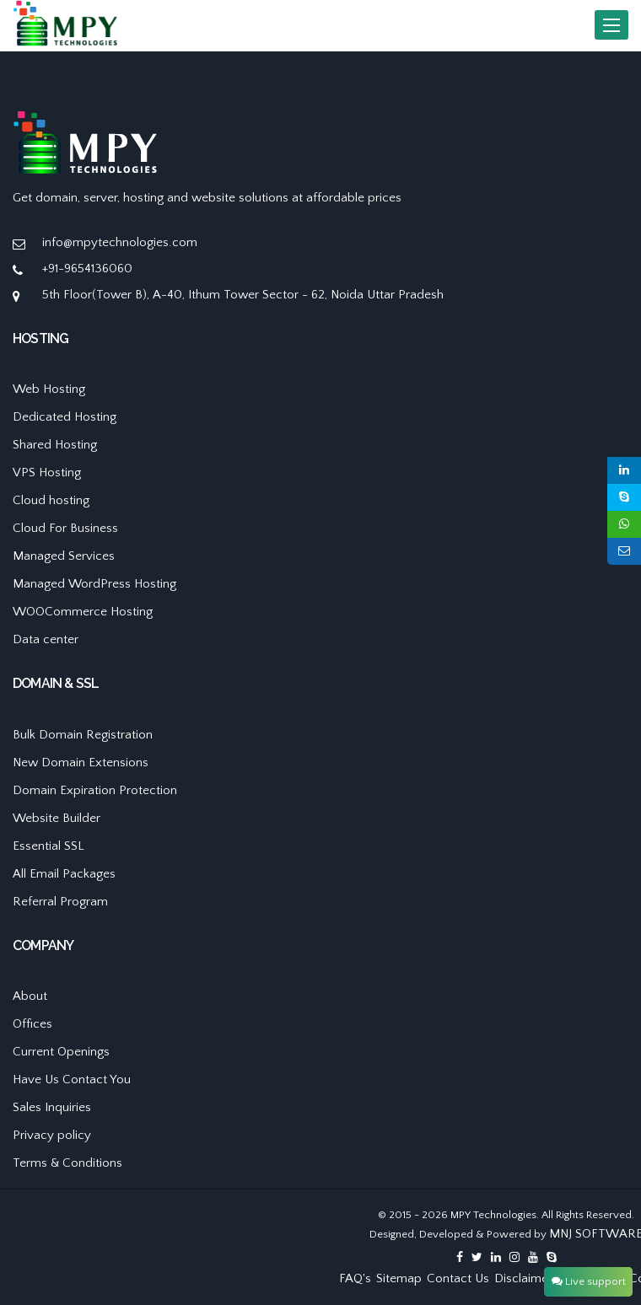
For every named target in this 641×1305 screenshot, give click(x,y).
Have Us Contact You (72, 1079)
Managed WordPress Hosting (94, 584)
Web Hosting (49, 389)
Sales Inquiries (52, 1107)
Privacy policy (52, 1135)
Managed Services (64, 556)
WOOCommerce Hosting (83, 611)
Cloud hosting (51, 500)
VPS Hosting (47, 472)
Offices (32, 1024)
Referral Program (60, 901)
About (30, 996)
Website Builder (56, 818)
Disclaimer (523, 1278)
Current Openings (61, 1052)
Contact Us (458, 1278)
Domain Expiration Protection (95, 790)
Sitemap (399, 1278)
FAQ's (355, 1278)
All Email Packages (64, 874)
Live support (589, 1281)
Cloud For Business (65, 528)
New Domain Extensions (80, 762)
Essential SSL (48, 846)
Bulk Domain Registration (83, 735)
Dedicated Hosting (64, 417)
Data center (45, 639)
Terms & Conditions (67, 1163)
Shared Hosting (55, 445)
